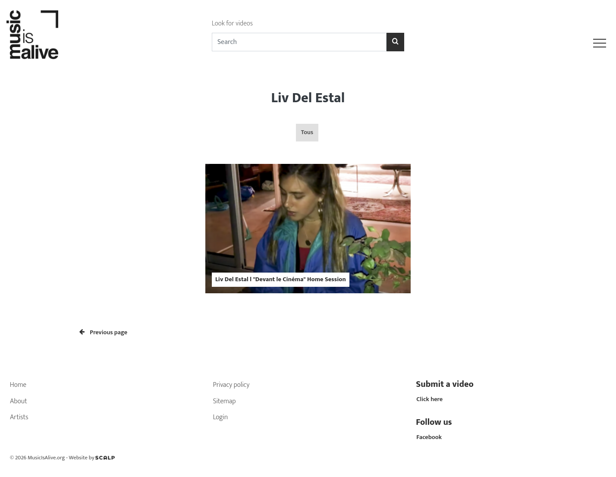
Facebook (429, 437)
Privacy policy (231, 385)
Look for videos (232, 23)
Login (220, 417)
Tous (307, 132)
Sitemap (224, 401)
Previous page (103, 332)
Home (18, 385)
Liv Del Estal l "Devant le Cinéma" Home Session (280, 279)
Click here (429, 399)
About (18, 401)
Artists (19, 417)
